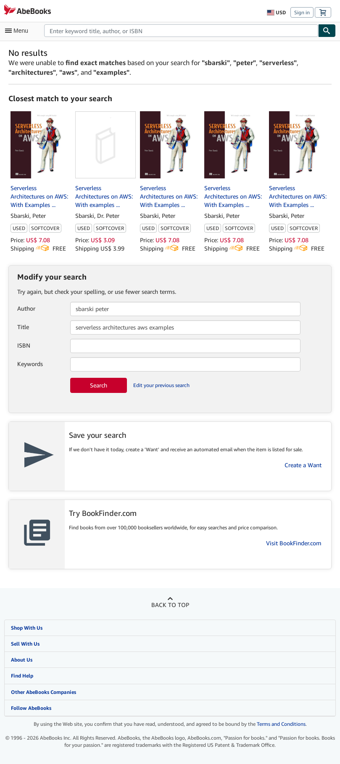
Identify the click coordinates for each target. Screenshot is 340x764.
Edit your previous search (161, 385)
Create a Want (303, 464)
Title (23, 326)
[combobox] (181, 30)
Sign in (302, 12)
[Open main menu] (18, 30)
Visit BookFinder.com (294, 543)
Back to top (170, 604)
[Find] (327, 30)
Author (26, 308)
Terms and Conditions (281, 724)
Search (98, 385)
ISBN (23, 345)
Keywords (30, 363)
